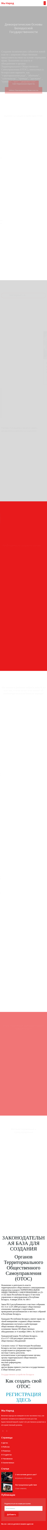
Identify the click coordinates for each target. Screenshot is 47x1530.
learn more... (19, 1482)
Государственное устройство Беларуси (17, 1374)
